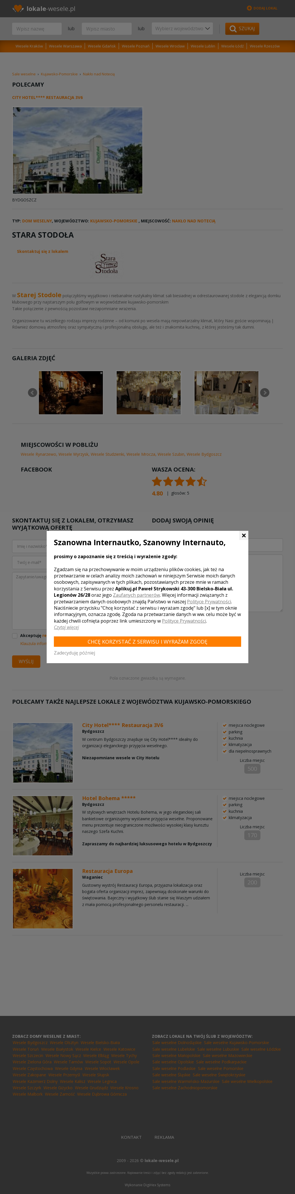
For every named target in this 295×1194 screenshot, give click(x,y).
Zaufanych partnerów (136, 595)
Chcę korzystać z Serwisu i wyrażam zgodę (147, 641)
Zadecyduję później (74, 653)
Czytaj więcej (66, 627)
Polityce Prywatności (209, 601)
